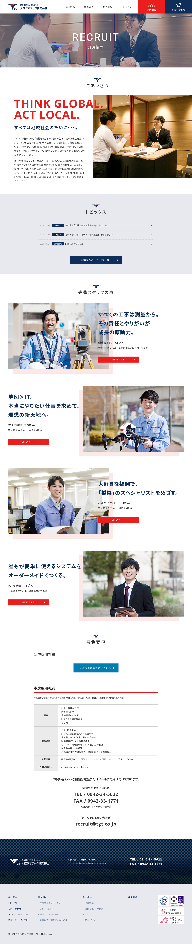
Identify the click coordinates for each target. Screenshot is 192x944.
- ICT (86, 914)
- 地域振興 (88, 902)
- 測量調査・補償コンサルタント (53, 920)
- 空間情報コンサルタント (50, 902)
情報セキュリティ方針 (18, 920)
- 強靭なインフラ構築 (93, 908)
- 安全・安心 (89, 920)
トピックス (13, 902)
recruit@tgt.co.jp (96, 824)
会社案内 (12, 897)
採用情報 (132, 897)
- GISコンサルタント (47, 908)
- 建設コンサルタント (48, 914)
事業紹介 (42, 897)
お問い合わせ (14, 908)
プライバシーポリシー (18, 914)
